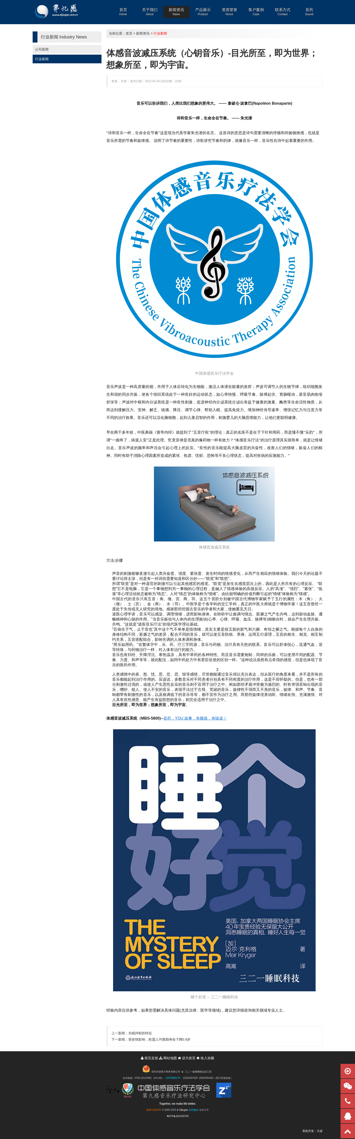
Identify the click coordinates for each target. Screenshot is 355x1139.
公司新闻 (42, 49)
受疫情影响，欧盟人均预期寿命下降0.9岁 (159, 1039)
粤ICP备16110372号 (178, 1116)
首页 (129, 33)
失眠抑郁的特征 (140, 1033)
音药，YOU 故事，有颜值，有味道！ (195, 718)
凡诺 (320, 1131)
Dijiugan (183, 1110)
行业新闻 (42, 59)
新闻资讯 (143, 33)
